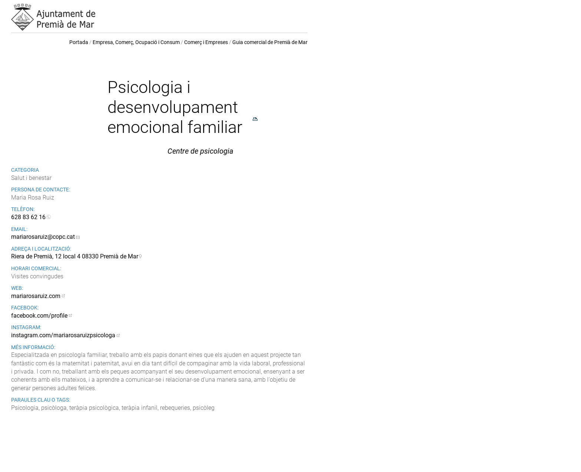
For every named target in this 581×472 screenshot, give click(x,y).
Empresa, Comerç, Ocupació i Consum (136, 42)
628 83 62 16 (28, 217)
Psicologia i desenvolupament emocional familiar (174, 107)
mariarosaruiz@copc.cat (43, 236)
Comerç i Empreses (206, 42)
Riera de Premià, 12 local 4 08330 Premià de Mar (74, 256)
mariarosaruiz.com (35, 295)
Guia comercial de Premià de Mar (270, 42)
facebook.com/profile (39, 315)
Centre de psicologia (200, 151)
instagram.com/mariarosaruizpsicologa (63, 335)
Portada (78, 42)
